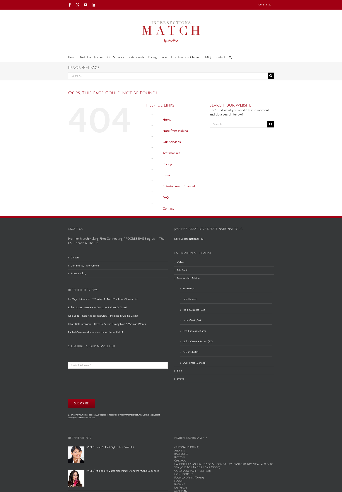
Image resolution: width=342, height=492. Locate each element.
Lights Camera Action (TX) (198, 341)
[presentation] (101, 383)
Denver (205, 471)
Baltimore (181, 454)
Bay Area (253, 464)
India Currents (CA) (194, 310)
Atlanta (179, 450)
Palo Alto (266, 464)
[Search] (271, 76)
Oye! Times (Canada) (194, 362)
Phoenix (192, 447)
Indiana (179, 484)
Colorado (181, 471)
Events (180, 378)
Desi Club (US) (191, 352)
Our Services (172, 142)
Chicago (180, 460)
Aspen (195, 471)
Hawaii (178, 481)
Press (166, 175)
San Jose (180, 467)
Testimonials (171, 153)
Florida (179, 477)
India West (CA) (192, 320)
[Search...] (168, 76)
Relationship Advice (188, 278)
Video (180, 262)
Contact (168, 208)
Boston (179, 457)
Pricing (167, 164)
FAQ (166, 197)
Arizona (180, 447)
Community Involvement (85, 265)
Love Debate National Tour (189, 239)
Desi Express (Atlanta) (195, 331)
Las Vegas (180, 487)
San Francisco (201, 464)
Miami (190, 477)
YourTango (189, 288)
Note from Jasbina (175, 131)
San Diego (212, 467)
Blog (179, 370)
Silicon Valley (222, 464)
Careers (75, 257)
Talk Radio (182, 270)
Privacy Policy (78, 273)
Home (167, 120)
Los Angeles (195, 467)
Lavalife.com (190, 299)
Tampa (199, 477)
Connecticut (183, 474)
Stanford (239, 464)
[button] (230, 57)
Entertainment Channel (179, 186)
